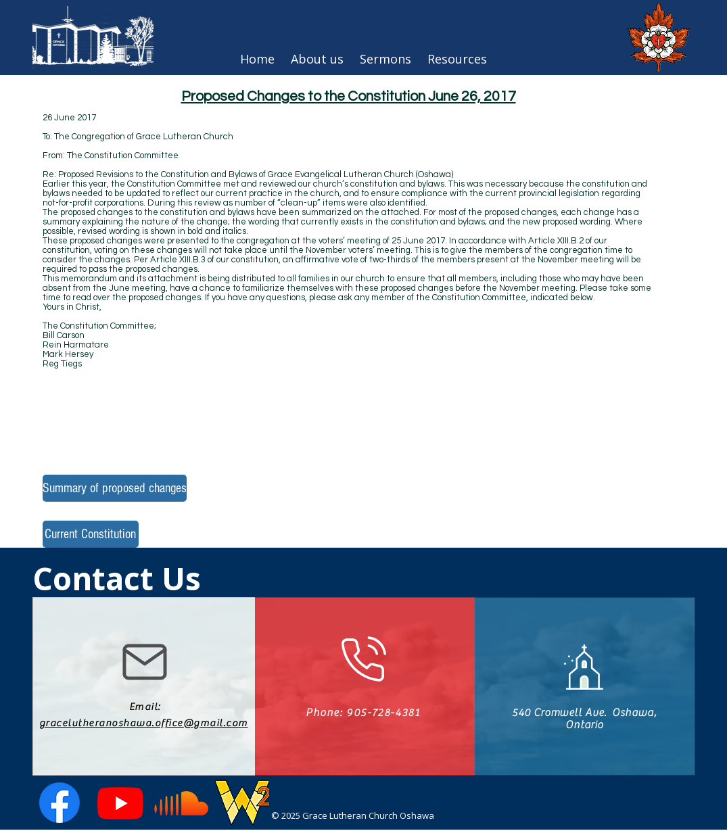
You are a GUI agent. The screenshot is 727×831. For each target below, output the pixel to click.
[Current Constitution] (91, 534)
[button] (457, 59)
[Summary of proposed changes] (115, 488)
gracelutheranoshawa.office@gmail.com (143, 723)
